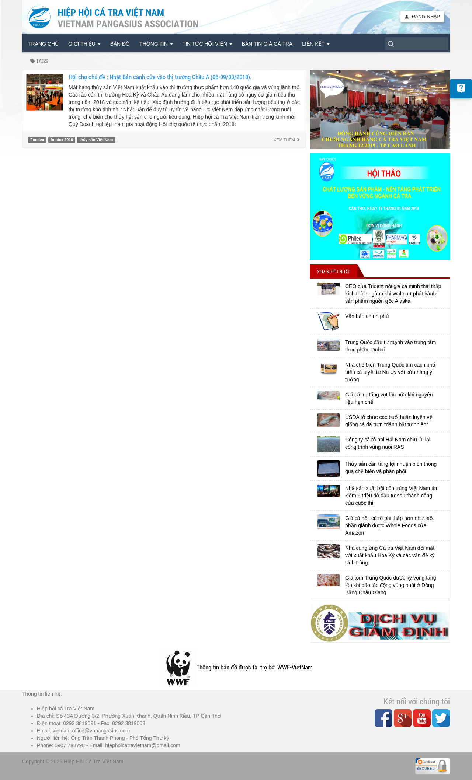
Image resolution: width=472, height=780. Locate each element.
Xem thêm (287, 139)
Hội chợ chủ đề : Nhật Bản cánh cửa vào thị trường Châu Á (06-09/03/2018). (160, 77)
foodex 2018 (62, 139)
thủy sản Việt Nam (96, 139)
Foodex (37, 139)
